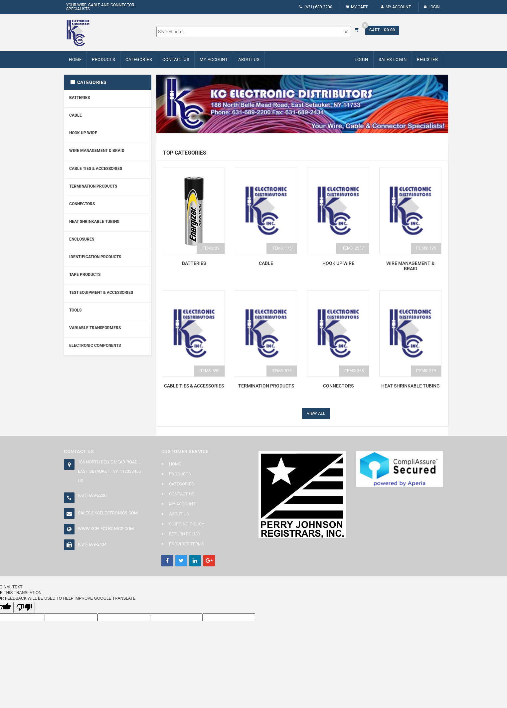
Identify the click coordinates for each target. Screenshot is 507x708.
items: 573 (281, 370)
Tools (75, 310)
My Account (396, 7)
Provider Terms (186, 543)
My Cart (357, 7)
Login (432, 7)
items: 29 (211, 248)
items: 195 (426, 248)
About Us (248, 59)
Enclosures (81, 239)
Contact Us (175, 59)
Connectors (82, 204)
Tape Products (84, 274)
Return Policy (185, 533)
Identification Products (95, 257)
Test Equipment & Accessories (101, 292)
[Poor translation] (24, 607)
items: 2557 (352, 248)
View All (316, 413)
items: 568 (354, 370)
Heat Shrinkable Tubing (94, 221)
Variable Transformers (95, 328)
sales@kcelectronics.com (108, 512)
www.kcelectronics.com (106, 528)
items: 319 (426, 370)
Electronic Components (95, 345)
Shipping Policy (186, 523)
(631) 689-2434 (92, 544)
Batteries (79, 97)
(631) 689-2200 (315, 7)
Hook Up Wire (83, 133)
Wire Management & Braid (96, 150)
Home (75, 59)
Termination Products (93, 186)
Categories (138, 59)
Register (427, 59)
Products (103, 59)
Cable (75, 115)
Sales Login (393, 59)
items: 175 (281, 248)
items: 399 (209, 370)
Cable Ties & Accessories (95, 168)
